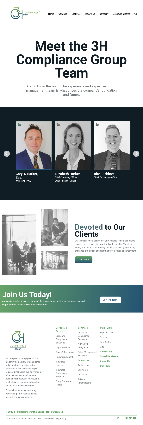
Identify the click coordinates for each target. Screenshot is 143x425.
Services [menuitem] (63, 14)
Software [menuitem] (76, 14)
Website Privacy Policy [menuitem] (54, 418)
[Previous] (7, 154)
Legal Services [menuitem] (63, 347)
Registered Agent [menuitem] (64, 357)
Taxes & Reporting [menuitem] (65, 352)
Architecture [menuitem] (84, 365)
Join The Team (110, 300)
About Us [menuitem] (105, 361)
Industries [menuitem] (90, 14)
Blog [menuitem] (102, 347)
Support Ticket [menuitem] (107, 332)
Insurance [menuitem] (82, 374)
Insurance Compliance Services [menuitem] (61, 373)
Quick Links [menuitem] (106, 328)
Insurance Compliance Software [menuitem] (83, 336)
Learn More (83, 259)
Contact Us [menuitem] (106, 351)
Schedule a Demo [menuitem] (121, 14)
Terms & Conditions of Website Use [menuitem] (23, 418)
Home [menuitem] (51, 14)
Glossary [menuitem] (104, 337)
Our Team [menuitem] (105, 366)
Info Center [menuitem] (105, 342)
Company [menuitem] (104, 14)
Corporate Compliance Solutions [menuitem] (61, 339)
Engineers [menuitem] (83, 370)
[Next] (136, 154)
